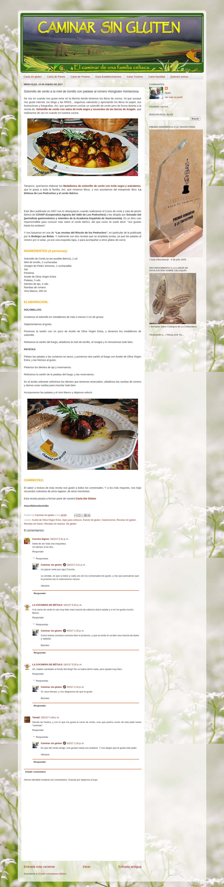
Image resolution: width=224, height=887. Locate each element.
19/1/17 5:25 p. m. (72, 664)
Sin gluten (71, 523)
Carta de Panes (56, 76)
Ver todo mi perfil (173, 97)
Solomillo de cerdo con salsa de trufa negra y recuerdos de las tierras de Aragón (85, 109)
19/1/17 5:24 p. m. (72, 605)
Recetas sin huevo (33, 523)
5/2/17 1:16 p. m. (75, 743)
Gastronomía (108, 520)
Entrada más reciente (39, 866)
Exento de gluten (91, 520)
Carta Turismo (135, 76)
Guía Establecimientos (108, 76)
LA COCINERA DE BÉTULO (47, 605)
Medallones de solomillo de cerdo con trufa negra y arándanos (101, 186)
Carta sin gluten (33, 76)
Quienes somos (179, 76)
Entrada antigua (129, 866)
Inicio (86, 866)
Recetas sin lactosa (54, 523)
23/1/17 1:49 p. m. (50, 717)
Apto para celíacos (72, 520)
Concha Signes (40, 539)
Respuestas (42, 558)
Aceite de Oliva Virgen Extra (46, 520)
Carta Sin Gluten (86, 498)
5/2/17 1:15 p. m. (75, 630)
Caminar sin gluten (51, 564)
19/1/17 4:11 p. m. (76, 564)
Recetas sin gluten (126, 520)
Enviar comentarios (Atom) (52, 873)
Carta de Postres (80, 76)
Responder (38, 551)
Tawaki (36, 717)
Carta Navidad (156, 76)
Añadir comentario (35, 771)
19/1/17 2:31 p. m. (59, 539)
